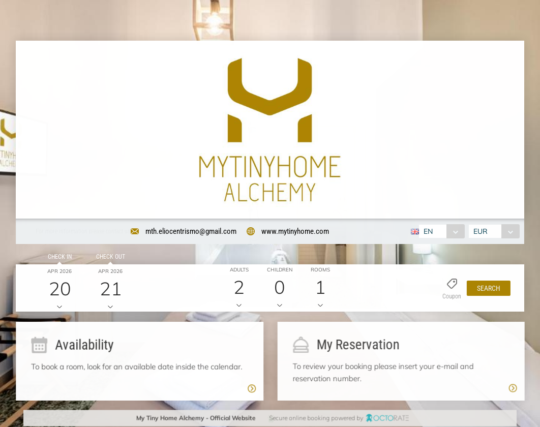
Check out (109, 258)
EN (427, 231)
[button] (486, 289)
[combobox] (440, 231)
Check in (58, 258)
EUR (481, 231)
